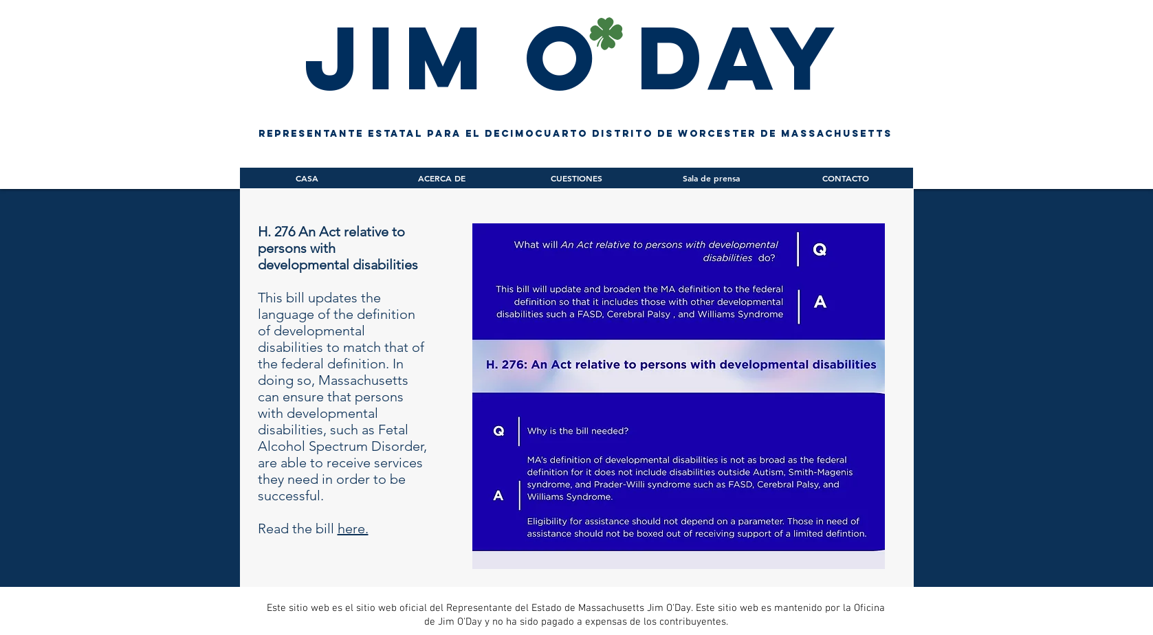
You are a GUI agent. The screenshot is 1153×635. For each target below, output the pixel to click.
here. (353, 528)
